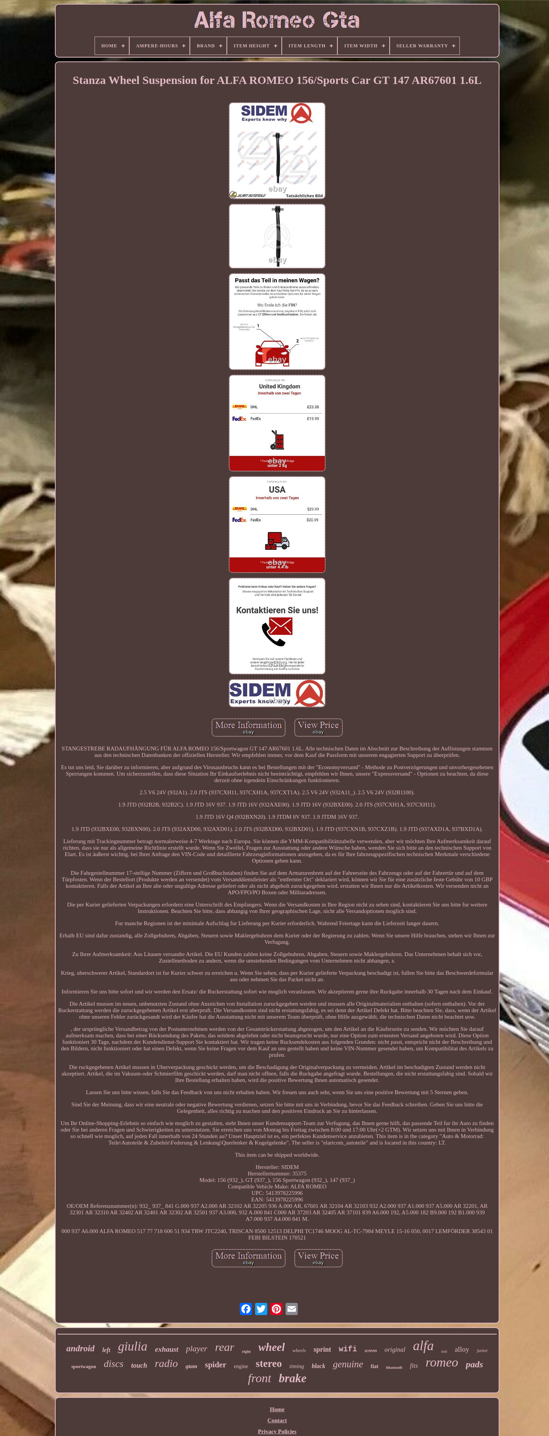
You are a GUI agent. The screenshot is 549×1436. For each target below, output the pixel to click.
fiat (374, 1366)
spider (215, 1364)
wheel (271, 1347)
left (106, 1350)
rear (224, 1347)
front (259, 1378)
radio (166, 1363)
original (394, 1349)
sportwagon (83, 1366)
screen (370, 1350)
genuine (348, 1364)
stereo (269, 1363)
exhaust (166, 1349)
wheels (299, 1350)
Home (277, 1409)
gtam (191, 1366)
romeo (441, 1362)
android (80, 1348)
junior (482, 1350)
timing (296, 1366)
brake (292, 1378)
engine (241, 1366)
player (196, 1348)
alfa (423, 1345)
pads (474, 1364)
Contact (277, 1420)
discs (114, 1363)
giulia (132, 1346)
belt (444, 1351)
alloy (462, 1349)
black (319, 1366)
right (246, 1351)
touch (139, 1365)
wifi (348, 1349)
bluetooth (394, 1367)
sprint (322, 1349)
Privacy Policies (277, 1431)
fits (414, 1365)
